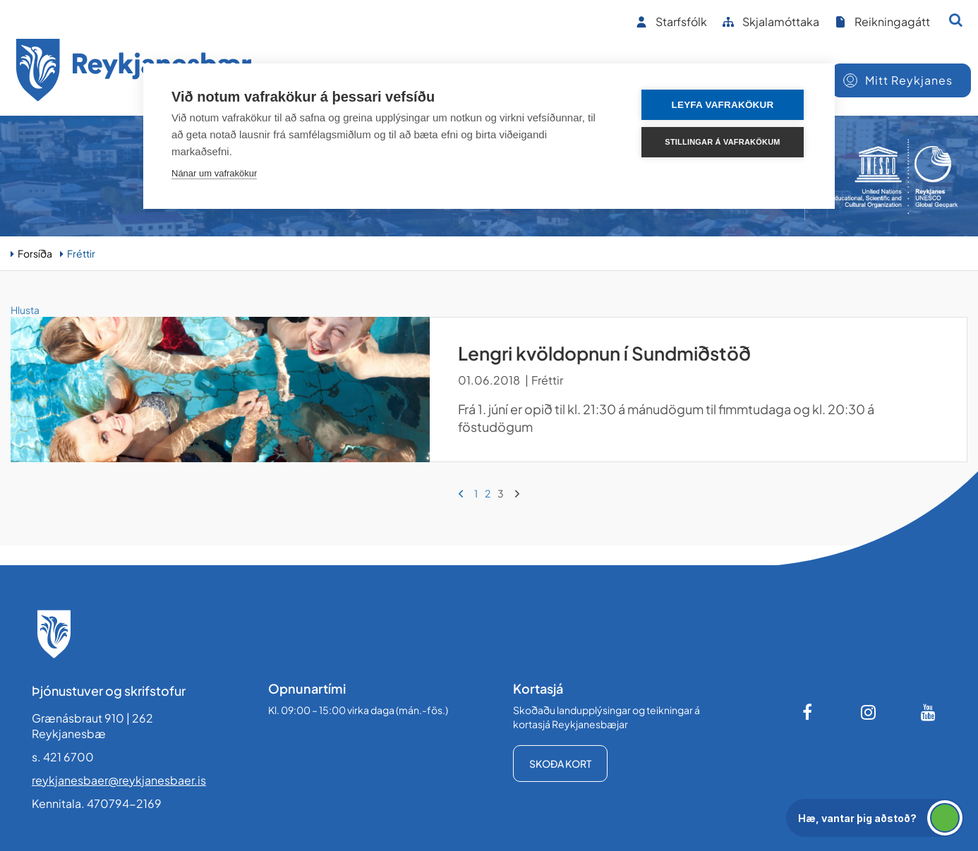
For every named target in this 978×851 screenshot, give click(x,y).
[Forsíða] (134, 72)
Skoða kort (560, 763)
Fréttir (81, 253)
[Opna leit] (955, 20)
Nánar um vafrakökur (214, 173)
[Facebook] (808, 712)
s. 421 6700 (63, 756)
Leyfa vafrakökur (723, 104)
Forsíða (35, 253)
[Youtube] (928, 712)
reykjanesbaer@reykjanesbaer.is (119, 780)
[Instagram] (868, 712)
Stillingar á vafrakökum (722, 142)
